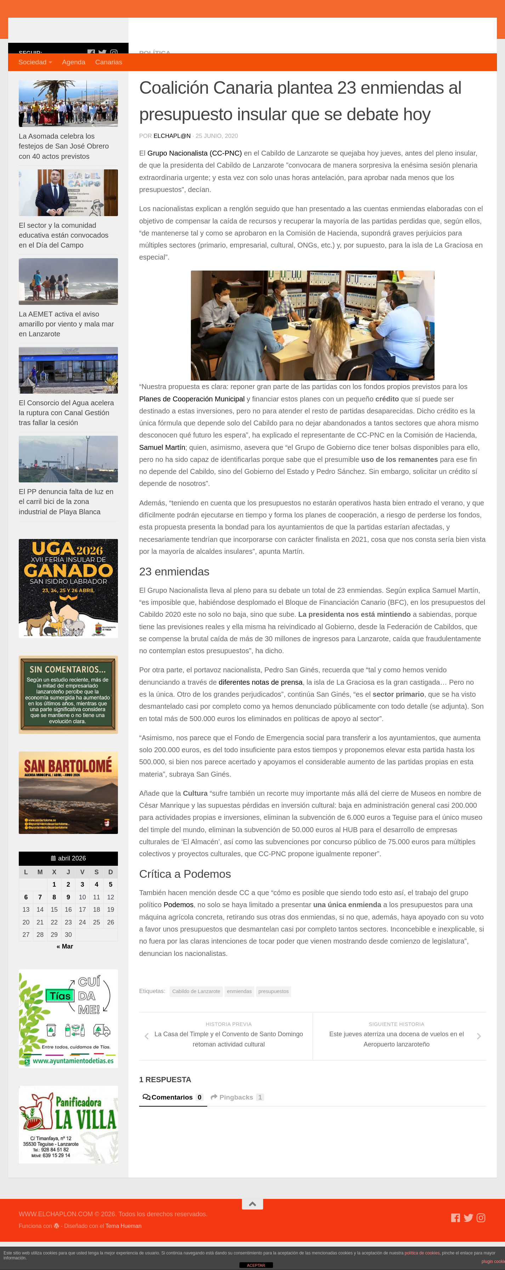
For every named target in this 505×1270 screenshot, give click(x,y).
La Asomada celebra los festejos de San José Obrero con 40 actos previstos (64, 174)
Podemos (177, 933)
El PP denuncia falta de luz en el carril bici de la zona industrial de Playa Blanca (66, 530)
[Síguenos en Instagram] (113, 81)
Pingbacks (237, 1125)
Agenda (73, 62)
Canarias (108, 62)
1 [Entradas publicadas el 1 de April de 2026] (54, 912)
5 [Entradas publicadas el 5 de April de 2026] (111, 912)
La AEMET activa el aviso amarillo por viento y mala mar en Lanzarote (66, 352)
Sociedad (32, 62)
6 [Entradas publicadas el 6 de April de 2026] (26, 925)
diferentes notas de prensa (261, 710)
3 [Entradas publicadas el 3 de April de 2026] (82, 912)
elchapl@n (172, 164)
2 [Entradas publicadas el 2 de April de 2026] (68, 912)
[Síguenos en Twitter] (102, 81)
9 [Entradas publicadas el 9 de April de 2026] (68, 925)
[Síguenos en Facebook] (91, 81)
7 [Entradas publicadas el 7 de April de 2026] (40, 925)
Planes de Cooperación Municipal (192, 427)
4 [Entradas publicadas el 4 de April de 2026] (96, 912)
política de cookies (422, 1253)
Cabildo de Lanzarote (196, 1019)
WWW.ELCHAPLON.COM (122, 26)
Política (155, 81)
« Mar (65, 974)
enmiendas (239, 1019)
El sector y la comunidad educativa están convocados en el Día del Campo (63, 263)
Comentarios (173, 1125)
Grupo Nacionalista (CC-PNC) (195, 181)
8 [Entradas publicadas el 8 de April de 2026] (54, 925)
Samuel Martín (162, 476)
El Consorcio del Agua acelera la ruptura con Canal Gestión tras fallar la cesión (66, 441)
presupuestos (274, 1019)
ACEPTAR (256, 1265)
